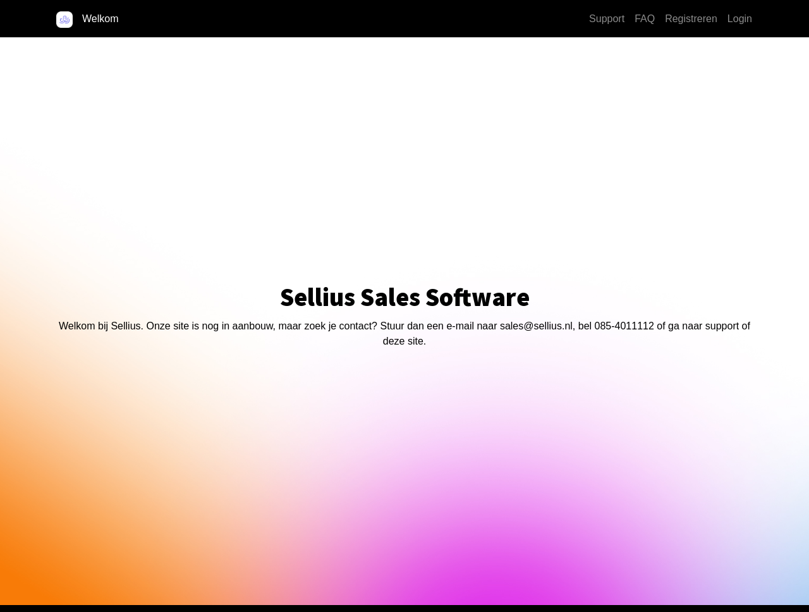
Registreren (691, 18)
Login (739, 18)
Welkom (100, 18)
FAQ (645, 18)
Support (606, 18)
